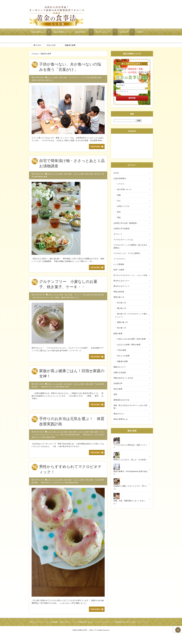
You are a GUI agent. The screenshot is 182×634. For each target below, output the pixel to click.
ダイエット (78, 295)
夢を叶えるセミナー (103, 32)
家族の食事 (53, 45)
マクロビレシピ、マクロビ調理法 (126, 253)
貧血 (119, 217)
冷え (119, 201)
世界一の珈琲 (118, 270)
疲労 (119, 212)
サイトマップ (143, 622)
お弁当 (49, 432)
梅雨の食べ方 (122, 322)
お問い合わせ (64, 622)
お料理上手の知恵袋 (121, 229)
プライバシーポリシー (104, 622)
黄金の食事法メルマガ (62, 32)
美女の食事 (93, 295)
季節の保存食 (118, 292)
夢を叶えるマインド (121, 286)
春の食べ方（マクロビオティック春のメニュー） (131, 315)
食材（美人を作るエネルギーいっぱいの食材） (130, 406)
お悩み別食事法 (120, 178)
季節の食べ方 (118, 297)
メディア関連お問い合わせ (82, 622)
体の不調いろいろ (124, 189)
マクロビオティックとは (77, 77)
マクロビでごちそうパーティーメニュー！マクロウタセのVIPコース (58, 39)
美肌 (99, 295)
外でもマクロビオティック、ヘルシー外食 (49, 435)
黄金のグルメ (74, 297)
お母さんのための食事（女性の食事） (60, 174)
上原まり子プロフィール (39, 622)
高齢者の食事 (36, 80)
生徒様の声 (124, 32)
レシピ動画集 (118, 264)
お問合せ (140, 32)
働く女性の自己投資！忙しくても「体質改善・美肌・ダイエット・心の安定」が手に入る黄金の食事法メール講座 (131, 71)
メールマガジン (119, 259)
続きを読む (95, 146)
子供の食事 (89, 77)
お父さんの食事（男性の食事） (57, 77)
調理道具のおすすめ (121, 400)
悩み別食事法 (81, 32)
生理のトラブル (123, 206)
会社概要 (54, 622)
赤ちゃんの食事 (54, 387)
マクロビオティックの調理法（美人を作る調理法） (130, 246)
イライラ (120, 184)
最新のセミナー (119, 367)
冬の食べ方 (121, 303)
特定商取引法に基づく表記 (125, 622)
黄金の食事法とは (38, 32)
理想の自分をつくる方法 (91, 435)
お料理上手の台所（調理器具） (125, 223)
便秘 (119, 195)
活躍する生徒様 (119, 372)
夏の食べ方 (98, 174)
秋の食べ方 (121, 328)
